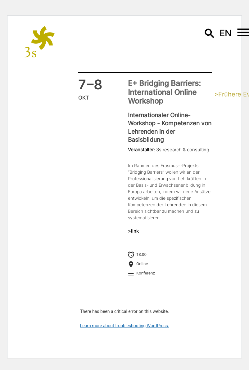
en (226, 33)
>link (133, 231)
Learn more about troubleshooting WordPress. (124, 325)
